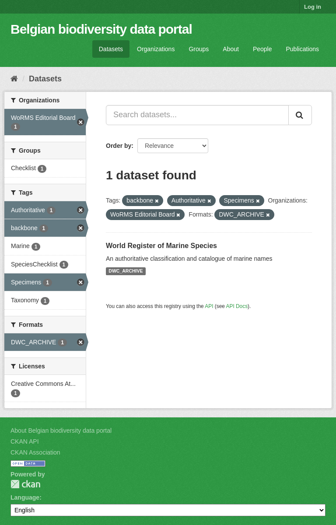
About (231, 49)
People (262, 49)
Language (24, 497)
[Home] (14, 78)
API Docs (237, 306)
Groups (199, 49)
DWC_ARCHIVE (125, 271)
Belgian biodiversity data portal (101, 29)
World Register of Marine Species (161, 245)
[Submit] (300, 115)
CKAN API (24, 441)
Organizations (156, 49)
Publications (302, 49)
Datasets (111, 49)
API (209, 306)
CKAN (25, 484)
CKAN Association (35, 452)
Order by (118, 145)
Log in (312, 7)
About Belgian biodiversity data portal (61, 430)
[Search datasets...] (197, 115)
